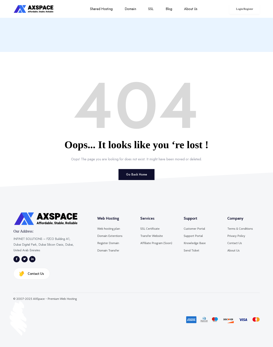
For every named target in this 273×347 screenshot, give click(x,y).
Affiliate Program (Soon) (156, 243)
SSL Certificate (150, 228)
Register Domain (108, 243)
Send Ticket (191, 250)
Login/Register (244, 8)
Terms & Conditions (240, 228)
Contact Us (31, 273)
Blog (169, 8)
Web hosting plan (108, 228)
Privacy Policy (236, 236)
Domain (130, 8)
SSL (151, 8)
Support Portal (193, 236)
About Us (190, 8)
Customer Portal (194, 228)
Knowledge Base (195, 243)
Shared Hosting (101, 8)
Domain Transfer (108, 250)
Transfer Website (151, 236)
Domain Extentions (109, 236)
